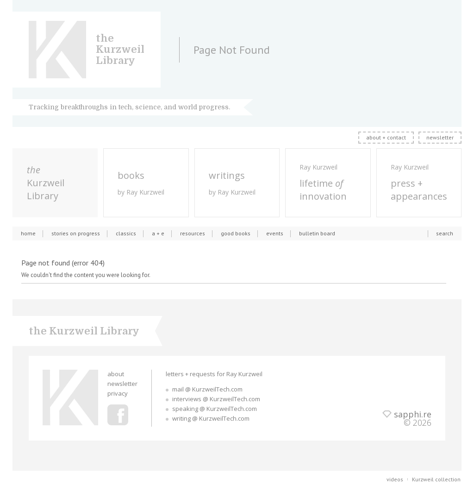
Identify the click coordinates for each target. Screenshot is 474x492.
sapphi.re (412, 414)
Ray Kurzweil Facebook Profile (117, 414)
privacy (117, 393)
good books (235, 233)
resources (192, 233)
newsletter (440, 137)
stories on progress (75, 233)
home (28, 233)
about (115, 374)
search (444, 233)
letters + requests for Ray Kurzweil (214, 374)
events (274, 233)
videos (395, 479)
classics (126, 233)
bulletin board (317, 233)
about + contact (386, 137)
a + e (158, 233)
